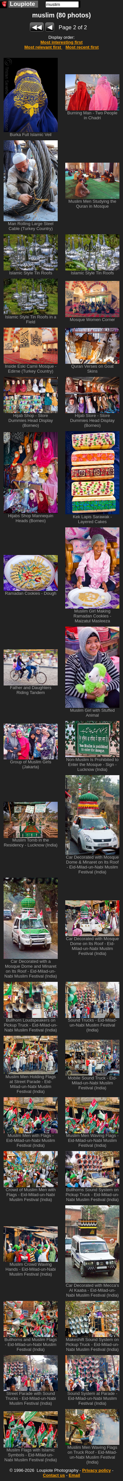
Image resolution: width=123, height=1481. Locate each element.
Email (74, 1475)
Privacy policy (96, 1470)
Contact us (54, 1475)
